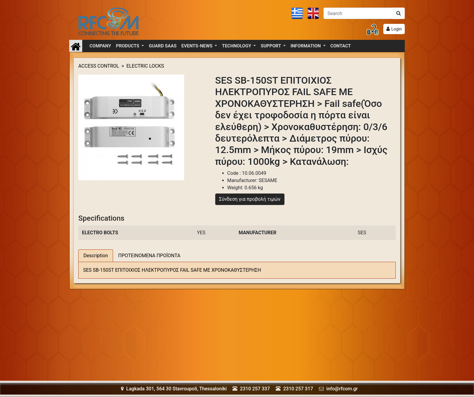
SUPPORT (271, 46)
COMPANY (100, 46)
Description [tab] (95, 255)
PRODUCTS (128, 46)
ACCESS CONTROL (98, 66)
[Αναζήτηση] (358, 13)
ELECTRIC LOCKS (145, 66)
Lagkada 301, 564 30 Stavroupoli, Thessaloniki (174, 389)
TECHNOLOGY (237, 46)
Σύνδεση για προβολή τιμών (250, 199)
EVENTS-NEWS (197, 46)
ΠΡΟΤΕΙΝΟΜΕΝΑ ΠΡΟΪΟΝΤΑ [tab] (149, 255)
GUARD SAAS (163, 46)
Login (396, 29)
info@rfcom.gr (342, 389)
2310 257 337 (255, 389)
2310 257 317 (298, 389)
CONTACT (340, 46)
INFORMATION (306, 46)
